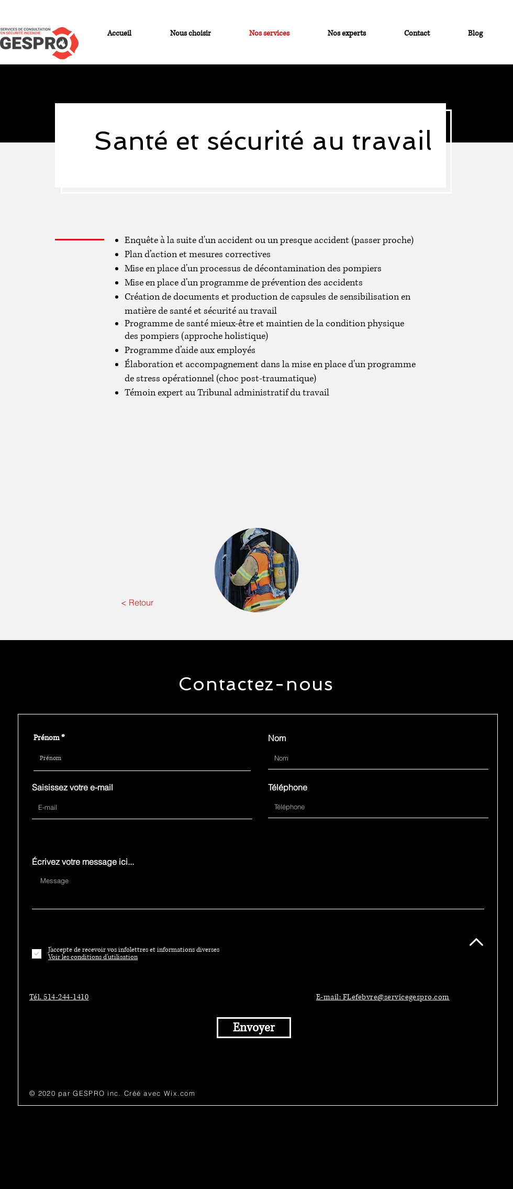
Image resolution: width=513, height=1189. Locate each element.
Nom (277, 738)
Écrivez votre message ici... (83, 861)
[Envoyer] (254, 1027)
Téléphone (287, 787)
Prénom (47, 738)
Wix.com (179, 1093)
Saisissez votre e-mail (72, 787)
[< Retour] (137, 602)
